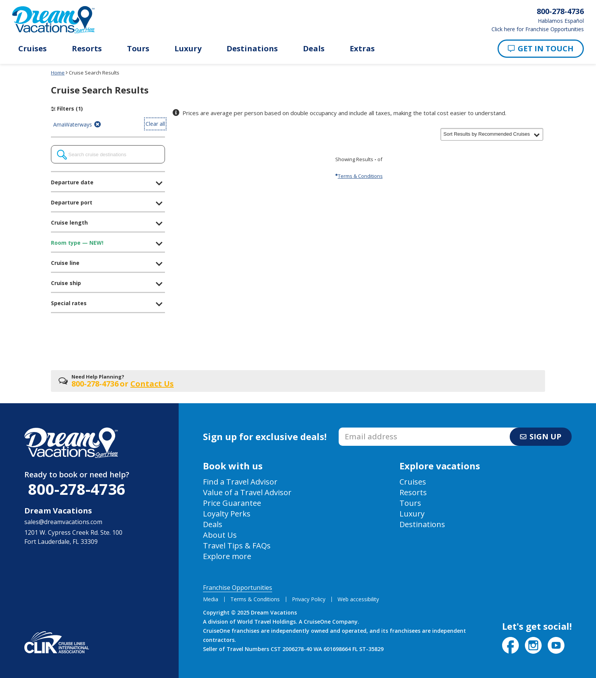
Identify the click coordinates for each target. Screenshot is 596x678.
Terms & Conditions (359, 176)
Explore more (227, 556)
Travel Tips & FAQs (237, 545)
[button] (492, 134)
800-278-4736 (76, 488)
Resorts (87, 48)
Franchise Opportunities (237, 587)
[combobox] (108, 154)
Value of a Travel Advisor (247, 492)
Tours (138, 48)
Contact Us (152, 384)
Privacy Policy (308, 599)
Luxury (187, 48)
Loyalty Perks (226, 513)
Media (210, 599)
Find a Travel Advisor (240, 482)
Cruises (32, 48)
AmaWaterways (78, 124)
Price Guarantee (232, 503)
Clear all (155, 123)
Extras (362, 48)
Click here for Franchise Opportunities (537, 29)
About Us (220, 535)
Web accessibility (358, 599)
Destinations (252, 48)
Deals (314, 48)
